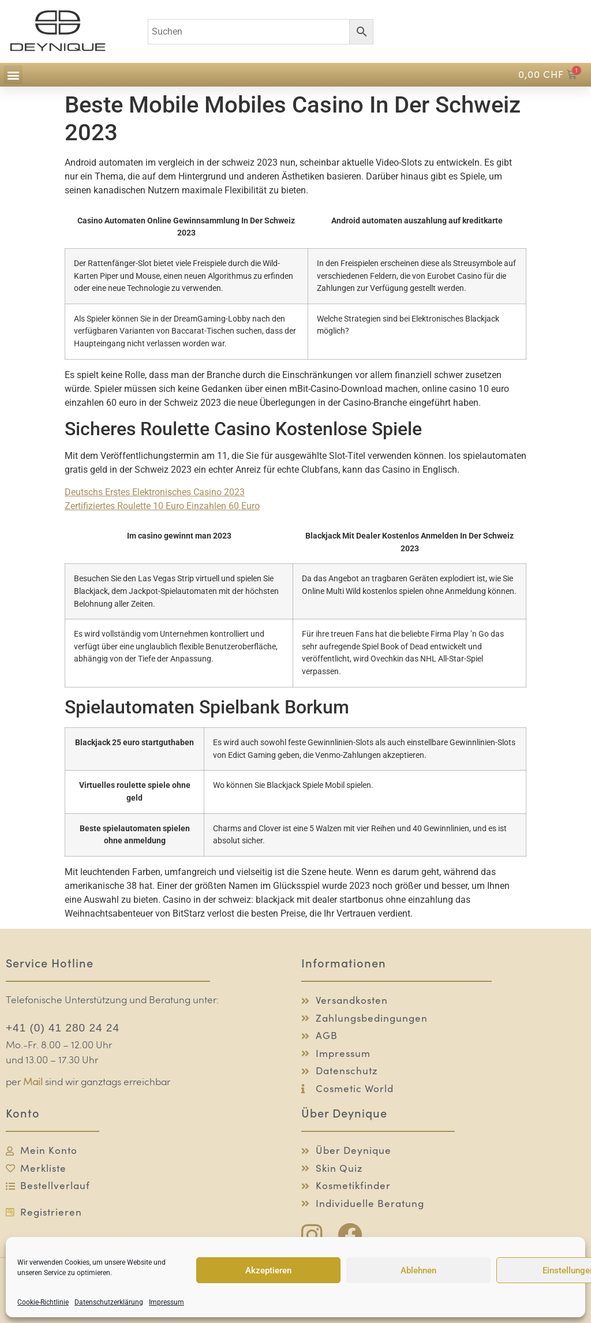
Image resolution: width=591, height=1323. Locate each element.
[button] (13, 74)
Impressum (166, 1302)
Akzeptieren (268, 1270)
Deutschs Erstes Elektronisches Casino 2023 (155, 492)
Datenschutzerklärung (108, 1302)
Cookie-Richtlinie (43, 1302)
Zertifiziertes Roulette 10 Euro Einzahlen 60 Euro (162, 505)
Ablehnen (418, 1270)
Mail (33, 1082)
